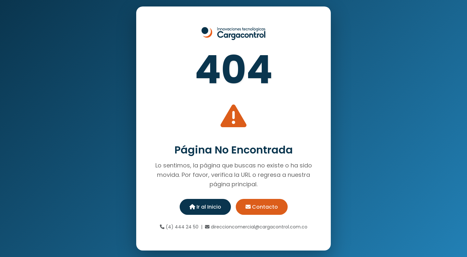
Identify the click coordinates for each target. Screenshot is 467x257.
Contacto (261, 207)
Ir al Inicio (205, 207)
